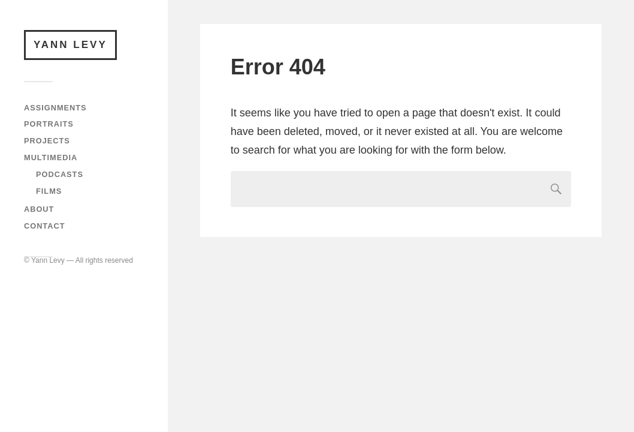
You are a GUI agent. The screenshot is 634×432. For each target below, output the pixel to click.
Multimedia (50, 157)
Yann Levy (70, 44)
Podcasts (59, 174)
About (39, 209)
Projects (47, 140)
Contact (44, 225)
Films (49, 191)
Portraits (49, 123)
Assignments (55, 107)
